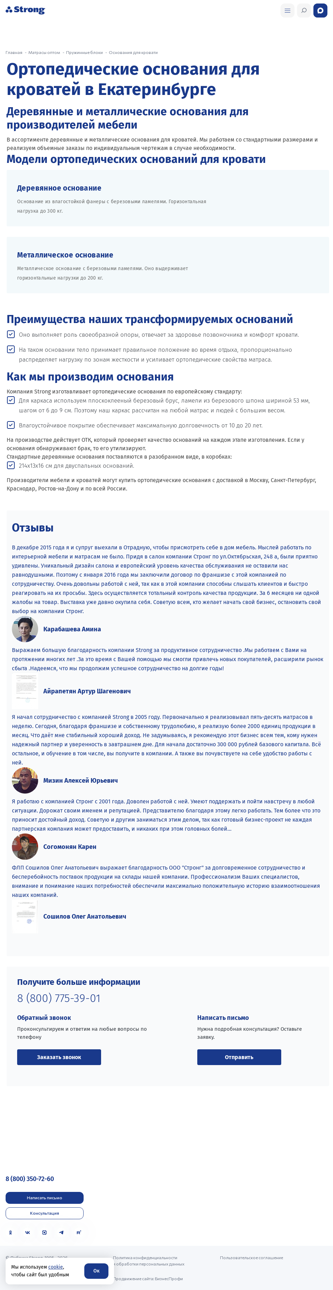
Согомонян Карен (70, 847)
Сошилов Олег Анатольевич (84, 916)
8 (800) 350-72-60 (30, 1179)
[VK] (28, 1232)
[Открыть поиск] (288, 11)
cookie (55, 1267)
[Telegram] (61, 1232)
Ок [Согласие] (96, 1271)
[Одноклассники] (10, 1232)
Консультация (44, 1212)
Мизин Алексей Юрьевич (80, 780)
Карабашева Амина (72, 629)
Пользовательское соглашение (251, 1257)
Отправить (239, 1057)
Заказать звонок (59, 1057)
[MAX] (44, 1232)
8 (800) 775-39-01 (58, 998)
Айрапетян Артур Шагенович (87, 691)
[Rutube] (79, 1232)
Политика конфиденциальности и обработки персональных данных (148, 1260)
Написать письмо (44, 1197)
